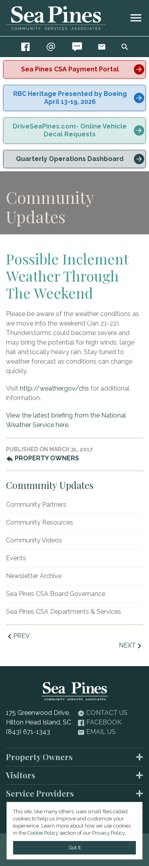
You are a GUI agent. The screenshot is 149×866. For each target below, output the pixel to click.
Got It (75, 848)
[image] (136, 18)
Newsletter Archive (34, 576)
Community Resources (39, 522)
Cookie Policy (42, 833)
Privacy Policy (108, 833)
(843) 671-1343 (28, 732)
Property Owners (42, 458)
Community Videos (34, 540)
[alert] (74, 69)
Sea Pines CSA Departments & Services (63, 611)
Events (16, 558)
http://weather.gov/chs (54, 388)
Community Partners (36, 504)
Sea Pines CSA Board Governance (55, 594)
